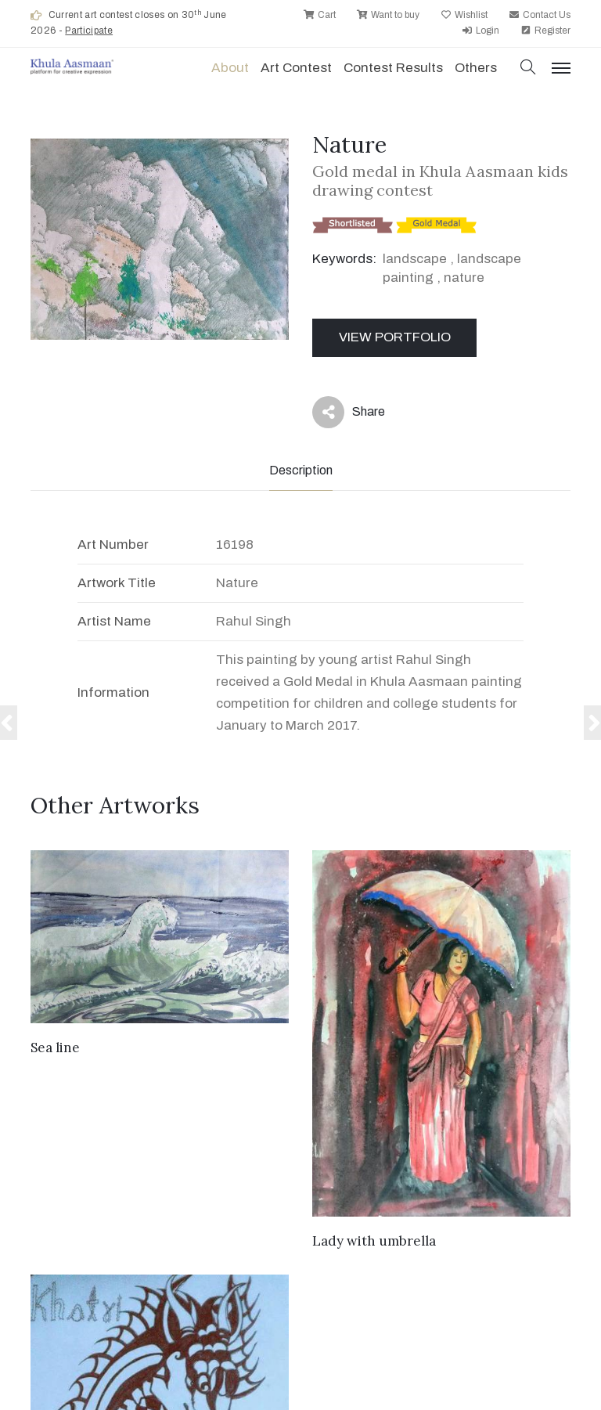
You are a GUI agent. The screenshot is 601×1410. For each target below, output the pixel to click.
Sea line (55, 1047)
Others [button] (476, 67)
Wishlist (464, 14)
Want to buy (388, 14)
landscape (415, 258)
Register (545, 30)
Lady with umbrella (374, 1241)
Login (480, 30)
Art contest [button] (296, 67)
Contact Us (539, 14)
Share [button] (348, 412)
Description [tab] (301, 470)
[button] (528, 68)
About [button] (230, 67)
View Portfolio (395, 337)
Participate (89, 30)
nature (464, 277)
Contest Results (393, 67)
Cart (320, 14)
